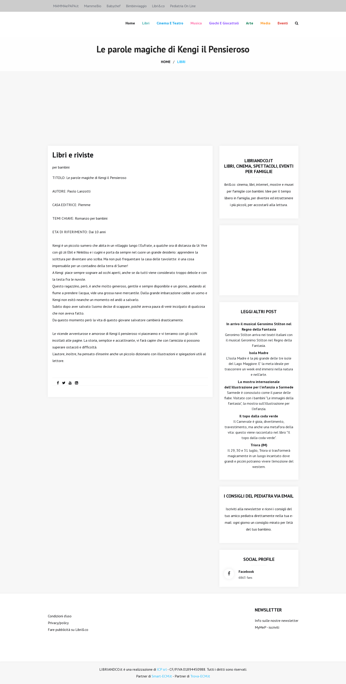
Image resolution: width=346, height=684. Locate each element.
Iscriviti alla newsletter (243, 509)
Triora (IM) (259, 445)
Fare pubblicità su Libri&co (68, 629)
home (165, 61)
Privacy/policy (58, 623)
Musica (196, 23)
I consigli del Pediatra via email (259, 496)
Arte (249, 23)
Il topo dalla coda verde (258, 416)
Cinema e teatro (170, 23)
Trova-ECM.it (200, 676)
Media (265, 23)
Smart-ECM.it (162, 676)
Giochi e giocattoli (224, 23)
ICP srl (162, 669)
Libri (145, 23)
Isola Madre (258, 352)
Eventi (283, 23)
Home (130, 23)
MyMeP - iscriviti (267, 627)
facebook (246, 571)
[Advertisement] (173, 105)
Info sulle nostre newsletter (276, 620)
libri (181, 61)
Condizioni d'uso (60, 616)
